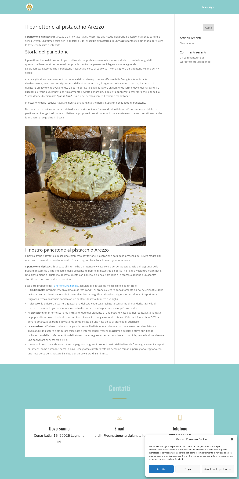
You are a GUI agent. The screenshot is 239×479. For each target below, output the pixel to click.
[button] (232, 439)
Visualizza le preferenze (218, 469)
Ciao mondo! (187, 43)
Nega (188, 469)
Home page (208, 7)
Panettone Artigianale (65, 285)
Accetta (161, 469)
